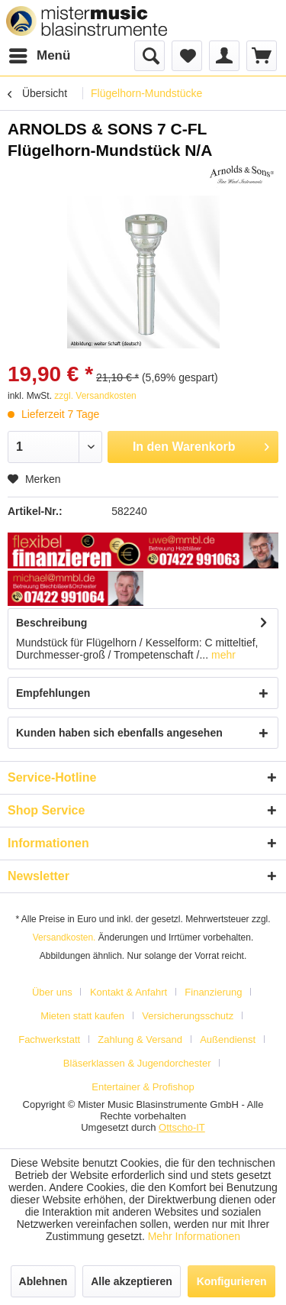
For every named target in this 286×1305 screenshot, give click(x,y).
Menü (39, 53)
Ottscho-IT (182, 1127)
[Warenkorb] (261, 55)
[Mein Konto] (224, 55)
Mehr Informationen (194, 1236)
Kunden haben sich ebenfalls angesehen (119, 733)
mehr (222, 655)
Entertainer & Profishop (143, 1087)
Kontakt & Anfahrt (128, 992)
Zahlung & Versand (140, 1039)
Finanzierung (213, 992)
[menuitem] (39, 55)
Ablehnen (43, 1281)
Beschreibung (51, 623)
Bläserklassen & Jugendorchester (137, 1063)
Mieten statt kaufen (82, 1016)
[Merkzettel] (187, 55)
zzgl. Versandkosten (95, 395)
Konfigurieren (232, 1281)
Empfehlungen (53, 693)
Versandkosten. (64, 937)
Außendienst (227, 1039)
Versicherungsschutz (187, 1016)
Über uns (52, 992)
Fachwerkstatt (49, 1039)
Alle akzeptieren (131, 1281)
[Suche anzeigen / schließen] (149, 55)
